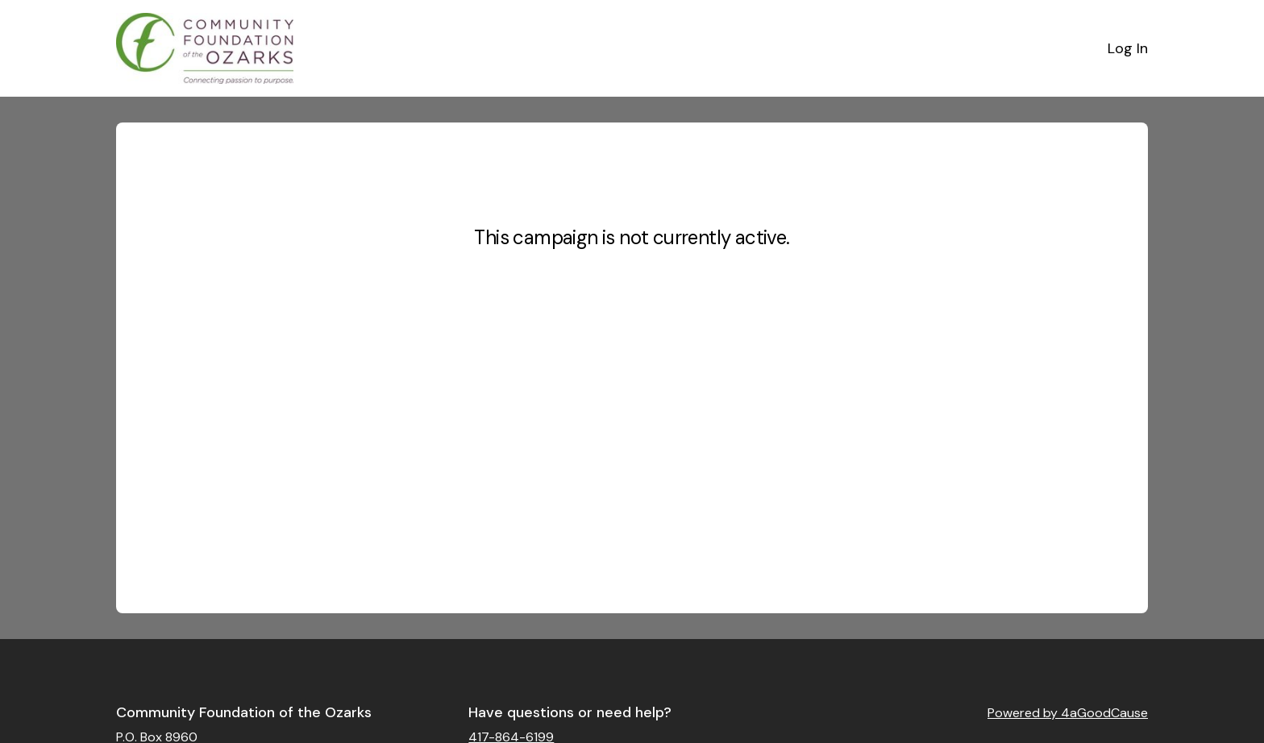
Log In (1128, 48)
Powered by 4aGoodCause (1068, 712)
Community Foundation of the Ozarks (244, 712)
